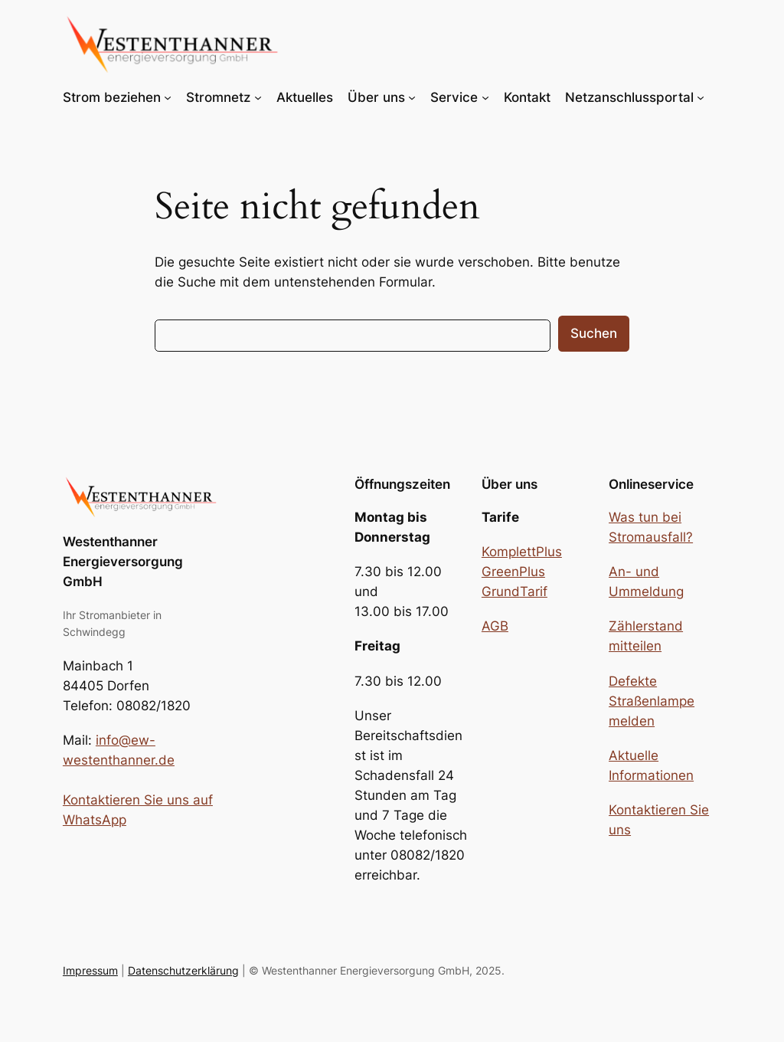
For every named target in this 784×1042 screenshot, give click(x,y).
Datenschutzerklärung (183, 970)
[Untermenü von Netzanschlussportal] (700, 97)
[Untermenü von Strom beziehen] (168, 97)
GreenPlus (513, 571)
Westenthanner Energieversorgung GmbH (123, 561)
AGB (495, 626)
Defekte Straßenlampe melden (651, 701)
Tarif (533, 591)
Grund (501, 591)
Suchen (593, 333)
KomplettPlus (522, 551)
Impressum (90, 970)
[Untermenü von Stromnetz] (258, 97)
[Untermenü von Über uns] (412, 97)
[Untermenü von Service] (485, 97)
